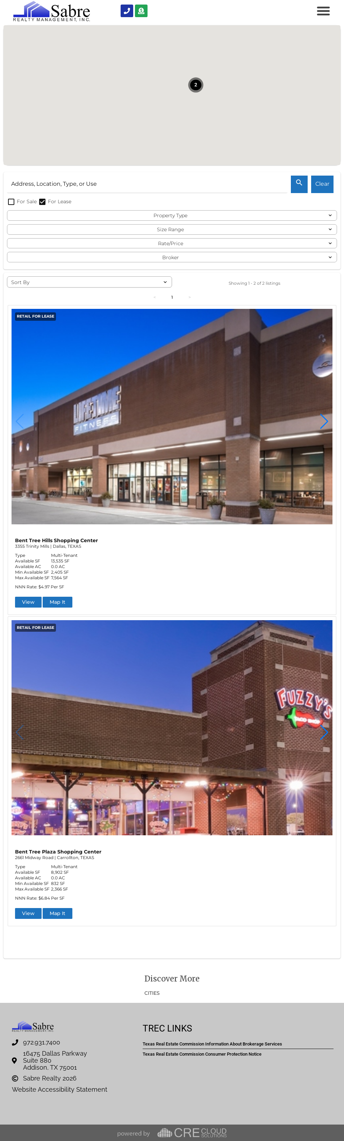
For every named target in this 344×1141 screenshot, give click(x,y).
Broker (170, 257)
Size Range (170, 229)
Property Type (170, 215)
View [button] (28, 602)
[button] (323, 10)
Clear (322, 183)
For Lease (54, 201)
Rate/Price (170, 243)
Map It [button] (57, 602)
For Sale (22, 201)
